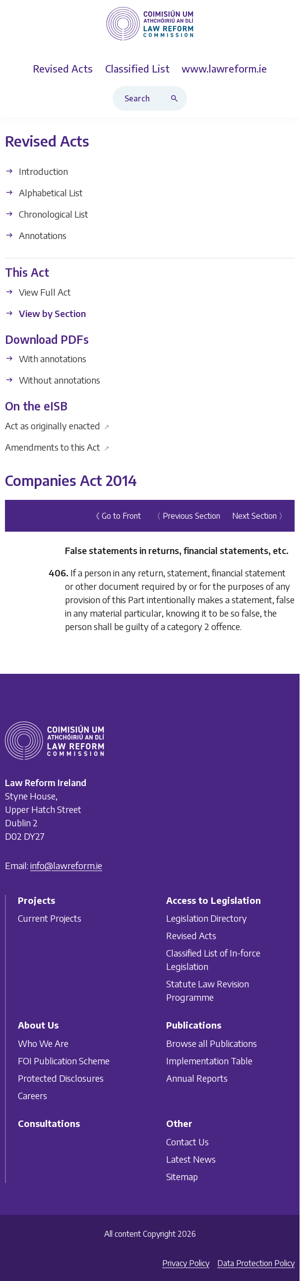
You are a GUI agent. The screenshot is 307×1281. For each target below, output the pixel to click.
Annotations (35, 235)
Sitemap (182, 1176)
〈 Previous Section (186, 516)
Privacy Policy (185, 1263)
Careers (32, 1095)
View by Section (45, 313)
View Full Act (38, 292)
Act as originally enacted (57, 425)
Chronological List (46, 214)
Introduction (36, 171)
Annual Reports (197, 1078)
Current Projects (49, 918)
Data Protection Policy (256, 1263)
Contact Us (187, 1141)
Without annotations (52, 380)
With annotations (45, 358)
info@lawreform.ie (66, 865)
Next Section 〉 (259, 516)
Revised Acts (191, 936)
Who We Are (43, 1043)
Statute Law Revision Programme (207, 990)
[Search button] (176, 98)
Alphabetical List (44, 192)
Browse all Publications (211, 1043)
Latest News (191, 1159)
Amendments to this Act (57, 447)
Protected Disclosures (61, 1078)
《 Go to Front (116, 516)
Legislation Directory (206, 918)
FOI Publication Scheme (64, 1060)
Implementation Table (209, 1060)
